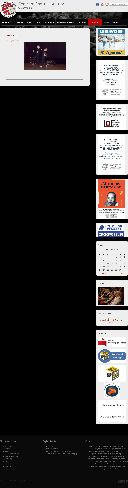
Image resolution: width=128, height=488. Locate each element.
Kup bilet (116, 22)
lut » (120, 273)
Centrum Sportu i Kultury (41, 5)
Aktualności (7, 22)
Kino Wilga (81, 22)
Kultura (19, 22)
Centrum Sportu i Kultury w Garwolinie (20, 481)
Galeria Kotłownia (65, 22)
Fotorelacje (95, 22)
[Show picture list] (12, 41)
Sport (29, 22)
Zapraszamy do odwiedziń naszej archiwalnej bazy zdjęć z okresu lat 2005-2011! (112, 320)
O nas (106, 22)
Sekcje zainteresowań (44, 22)
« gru (104, 273)
